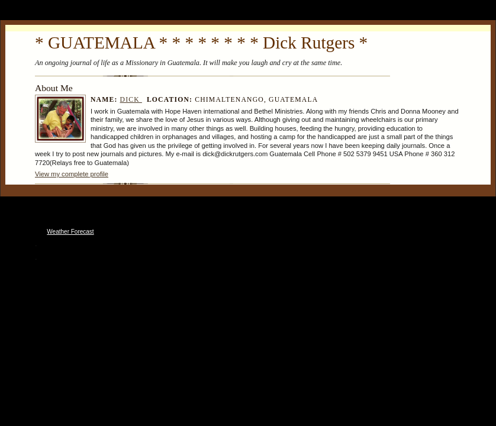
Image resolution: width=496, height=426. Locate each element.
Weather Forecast (70, 231)
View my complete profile (71, 174)
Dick (131, 100)
